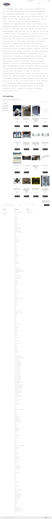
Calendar (12, 18)
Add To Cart (17, 149)
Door (36, 28)
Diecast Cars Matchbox (15, 28)
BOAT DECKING (5, 16)
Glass (3, 36)
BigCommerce (47, 517)
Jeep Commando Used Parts (21, 88)
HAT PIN (13, 38)
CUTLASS (45, 23)
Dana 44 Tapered (42, 26)
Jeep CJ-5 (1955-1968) (6, 48)
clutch (19, 21)
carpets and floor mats (22, 18)
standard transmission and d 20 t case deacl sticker (35, 189)
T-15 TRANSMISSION (8, 78)
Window (38, 85)
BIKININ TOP (16, 237)
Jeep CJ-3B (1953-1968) (43, 46)
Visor (3, 83)
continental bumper (28, 21)
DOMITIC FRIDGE (31, 28)
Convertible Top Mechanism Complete (19, 23)
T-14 (3, 78)
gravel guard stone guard (16, 36)
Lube (19, 63)
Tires (11, 80)
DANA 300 (33, 26)
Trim (35, 80)
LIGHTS (13, 63)
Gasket (40, 33)
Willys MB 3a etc (32, 83)
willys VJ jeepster (30, 85)
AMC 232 (7, 11)
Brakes (26, 16)
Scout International (17, 435)
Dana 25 (21, 26)
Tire (38, 78)
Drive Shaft (44, 28)
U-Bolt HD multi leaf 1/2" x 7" (45, 119)
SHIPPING (16, 443)
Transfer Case (26, 80)
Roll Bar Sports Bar (31, 68)
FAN (40, 31)
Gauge (44, 33)
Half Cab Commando (27, 36)
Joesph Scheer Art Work (18, 399)
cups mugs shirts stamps (39, 23)
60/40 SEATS (16, 214)
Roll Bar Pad (25, 68)
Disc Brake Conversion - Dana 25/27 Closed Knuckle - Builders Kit (26, 143)
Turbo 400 (38, 80)
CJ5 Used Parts (43, 18)
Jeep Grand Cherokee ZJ (6, 53)
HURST (18, 41)
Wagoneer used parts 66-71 (22, 83)
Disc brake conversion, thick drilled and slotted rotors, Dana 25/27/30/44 (35, 143)
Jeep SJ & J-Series (41, 53)
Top (20, 80)
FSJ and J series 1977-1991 (7, 33)
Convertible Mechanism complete (8, 23)
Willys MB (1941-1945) (15, 85)
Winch (35, 85)
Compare (18, 124)
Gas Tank (37, 33)
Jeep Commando (17, 374)
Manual (36, 63)
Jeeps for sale (34, 58)
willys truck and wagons (23, 85)
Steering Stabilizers (22, 75)
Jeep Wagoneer (17, 389)
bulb (39, 16)
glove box (6, 36)
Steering (10, 75)
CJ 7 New (32, 18)
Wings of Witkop (5, 88)
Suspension (37, 75)
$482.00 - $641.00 (5, 108)
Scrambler (16, 436)
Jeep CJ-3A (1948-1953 (27, 46)
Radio (15, 68)
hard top (41, 36)
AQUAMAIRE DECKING (33, 11)
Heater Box (22, 38)
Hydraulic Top (28, 41)
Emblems (19, 31)
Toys (22, 80)
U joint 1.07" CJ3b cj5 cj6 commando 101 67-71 (17, 189)
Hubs (15, 41)
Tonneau (17, 80)
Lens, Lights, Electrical (6, 63)
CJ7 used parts (5, 21)
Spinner (32, 73)
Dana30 (47, 26)
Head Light (17, 38)
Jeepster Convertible (40, 58)
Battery (15, 234)
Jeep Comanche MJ (17, 373)
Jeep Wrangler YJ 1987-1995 (16, 58)
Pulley (3, 68)
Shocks (15, 444)
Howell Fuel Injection (45, 38)
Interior (8, 43)
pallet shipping (16, 418)
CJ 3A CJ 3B (28, 18)
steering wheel (28, 75)
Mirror (39, 63)
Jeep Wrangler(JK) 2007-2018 (26, 58)
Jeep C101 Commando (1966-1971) (25, 43)
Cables (9, 18)
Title (14, 80)
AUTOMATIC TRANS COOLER (18, 232)
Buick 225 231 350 (34, 16)
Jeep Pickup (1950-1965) (23, 53)
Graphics (10, 36)
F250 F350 (34, 31)
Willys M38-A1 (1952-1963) (7, 85)
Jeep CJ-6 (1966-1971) (29, 48)
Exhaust (31, 31)
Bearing (15, 235)
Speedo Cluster (28, 73)
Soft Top (16, 73)
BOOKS (22, 16)
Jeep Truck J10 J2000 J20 (18, 388)
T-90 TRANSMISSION (23, 78)
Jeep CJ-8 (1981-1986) (17, 372)
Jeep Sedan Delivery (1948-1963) (33, 53)
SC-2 (44, 68)
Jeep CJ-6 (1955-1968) (21, 48)
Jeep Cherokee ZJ (11, 46)
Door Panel (39, 28)
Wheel (28, 83)
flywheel (47, 31)
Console (22, 21)
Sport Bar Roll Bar (41, 73)
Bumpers (42, 16)
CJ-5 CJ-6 (36, 18)
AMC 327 (23, 11)
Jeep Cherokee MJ (5, 46)
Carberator (16, 18)
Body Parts (18, 16)
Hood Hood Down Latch (31, 38)
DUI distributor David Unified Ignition (8, 31)
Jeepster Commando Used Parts (7, 90)
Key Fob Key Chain (17, 400)
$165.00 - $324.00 (5, 105)
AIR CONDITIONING (17, 218)
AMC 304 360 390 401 (17, 11)
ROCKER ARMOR (19, 68)
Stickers (33, 75)
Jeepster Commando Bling (38, 88)
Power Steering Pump (17, 420)
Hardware (9, 38)
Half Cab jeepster (33, 36)
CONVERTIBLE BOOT (35, 21)
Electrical (16, 31)
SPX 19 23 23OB (5, 75)
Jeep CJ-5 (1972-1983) (13, 48)
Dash (3, 28)
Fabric (38, 31)
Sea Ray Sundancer (17, 438)
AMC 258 (11, 11)
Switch (47, 75)
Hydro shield (33, 41)
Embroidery (24, 31)
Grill (22, 36)
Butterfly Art (4, 18)
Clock (16, 21)
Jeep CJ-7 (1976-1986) (45, 48)
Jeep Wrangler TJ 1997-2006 (7, 58)
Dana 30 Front (29, 26)
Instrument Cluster (42, 41)
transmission (31, 80)
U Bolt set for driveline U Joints (16, 143)
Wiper (9, 88)
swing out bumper (42, 75)
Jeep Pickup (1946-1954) (14, 53)
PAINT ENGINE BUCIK (17, 417)
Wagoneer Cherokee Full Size (12, 83)
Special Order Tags (21, 73)
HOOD (26, 38)
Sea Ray (16, 437)
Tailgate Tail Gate (30, 78)
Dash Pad (6, 28)
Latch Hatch (16, 402)
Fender (44, 31)
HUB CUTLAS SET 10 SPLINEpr (17, 119)
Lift (10, 63)
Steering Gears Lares (15, 75)
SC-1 (41, 68)
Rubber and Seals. (37, 68)
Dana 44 (37, 26)
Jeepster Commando (30, 88)
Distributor (26, 28)
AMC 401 (26, 11)
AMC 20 (4, 11)
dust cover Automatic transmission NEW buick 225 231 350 (45, 189)
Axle (15, 233)
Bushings (45, 16)
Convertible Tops (28, 23)
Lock (16, 63)
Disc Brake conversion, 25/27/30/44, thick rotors (45, 143)
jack (10, 43)
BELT (15, 236)
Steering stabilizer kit (17, 165)
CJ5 (39, 18)
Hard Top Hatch (5, 38)
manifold (33, 63)
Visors (6, 83)
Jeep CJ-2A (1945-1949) (19, 46)
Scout (47, 68)
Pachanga (16, 416)
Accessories (15, 90)
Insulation (4, 43)
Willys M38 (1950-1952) (39, 83)
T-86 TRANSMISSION (16, 78)
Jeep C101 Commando (15, 43)
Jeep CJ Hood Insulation (26, 165)
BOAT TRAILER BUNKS (12, 16)
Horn (37, 38)
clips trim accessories (11, 21)
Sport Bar (36, 73)
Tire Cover (4, 80)
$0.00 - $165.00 (5, 103)
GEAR (47, 33)
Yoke (15, 88)
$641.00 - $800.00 (5, 110)
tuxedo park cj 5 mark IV (44, 80)
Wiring (12, 88)
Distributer (21, 28)
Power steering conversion (18, 419)
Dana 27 (24, 26)
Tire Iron (8, 80)
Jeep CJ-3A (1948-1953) (35, 46)
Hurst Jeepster (23, 41)
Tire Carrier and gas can (43, 78)
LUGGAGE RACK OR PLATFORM (26, 63)
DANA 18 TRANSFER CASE (7, 26)
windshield (41, 85)
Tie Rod (35, 78)
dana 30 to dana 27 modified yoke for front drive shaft (35, 166)
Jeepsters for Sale (17, 397)
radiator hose (7, 68)
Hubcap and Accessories (10, 41)
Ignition (37, 41)
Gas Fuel (33, 33)
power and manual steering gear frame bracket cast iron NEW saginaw (26, 189)
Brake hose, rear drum (45, 165)
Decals (10, 28)
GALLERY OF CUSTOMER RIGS (21, 33)
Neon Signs (43, 63)
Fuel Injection (14, 33)
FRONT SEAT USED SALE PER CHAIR (26, 119)
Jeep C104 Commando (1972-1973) (37, 43)
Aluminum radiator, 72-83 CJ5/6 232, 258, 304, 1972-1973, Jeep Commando (35, 119)
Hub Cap (4, 41)
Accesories (16, 216)
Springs (46, 73)
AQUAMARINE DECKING (41, 11)
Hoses (40, 38)
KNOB (15, 401)
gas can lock (29, 33)
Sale (18, 90)
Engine (28, 31)
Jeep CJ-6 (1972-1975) (37, 48)
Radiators (11, 68)
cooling (33, 23)
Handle (38, 36)
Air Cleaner (16, 217)
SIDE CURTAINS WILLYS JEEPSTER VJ (8, 73)
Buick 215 (29, 16)
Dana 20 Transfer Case (15, 26)
